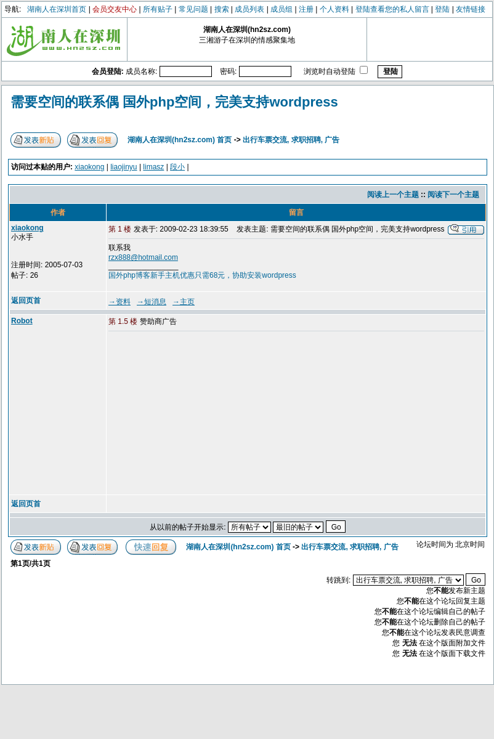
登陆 (442, 9)
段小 (177, 167)
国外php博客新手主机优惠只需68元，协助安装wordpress (202, 275)
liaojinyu (123, 167)
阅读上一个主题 (393, 194)
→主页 (183, 301)
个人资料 (334, 9)
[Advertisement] (189, 414)
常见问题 (193, 9)
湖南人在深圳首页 (56, 9)
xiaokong (89, 167)
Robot (22, 321)
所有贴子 (157, 9)
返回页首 (26, 300)
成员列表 (249, 9)
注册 (306, 9)
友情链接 (470, 9)
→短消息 (151, 301)
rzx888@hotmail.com (143, 257)
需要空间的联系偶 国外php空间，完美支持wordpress (174, 102)
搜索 (221, 9)
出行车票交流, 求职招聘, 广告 (291, 139)
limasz (153, 167)
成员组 (281, 9)
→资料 (119, 301)
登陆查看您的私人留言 (392, 9)
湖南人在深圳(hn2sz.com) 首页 (180, 139)
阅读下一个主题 (453, 194)
